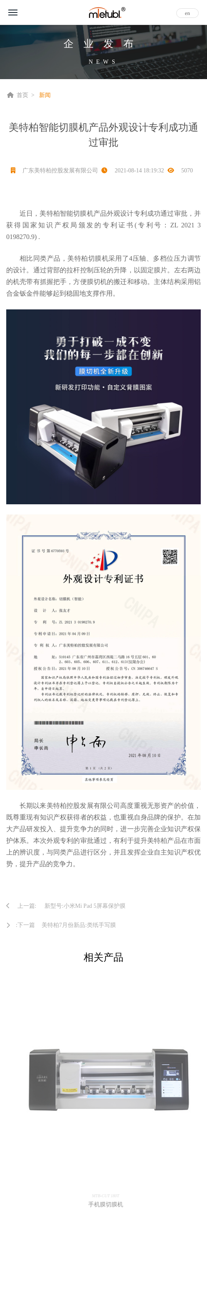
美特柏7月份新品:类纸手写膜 (79, 925)
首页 (22, 95)
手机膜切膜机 (107, 1204)
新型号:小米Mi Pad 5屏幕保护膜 (85, 906)
